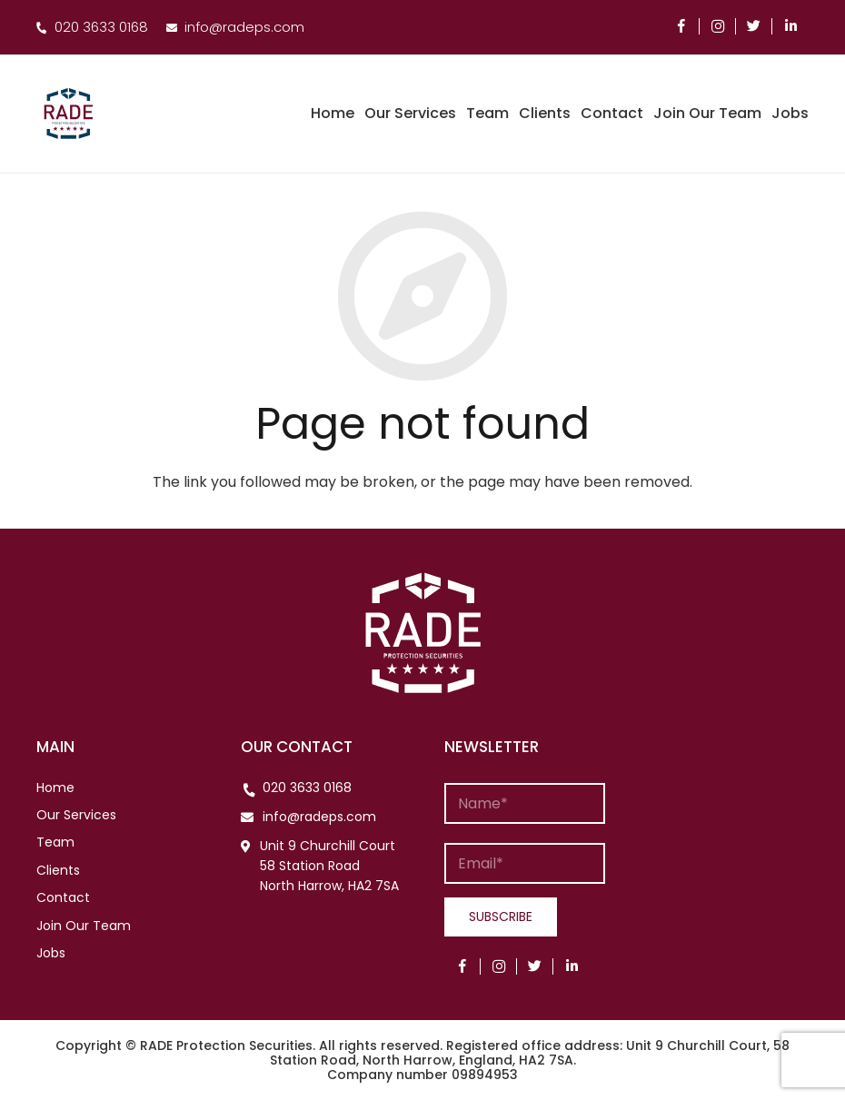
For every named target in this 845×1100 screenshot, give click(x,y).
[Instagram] (718, 26)
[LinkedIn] (790, 26)
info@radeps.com (319, 817)
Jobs (50, 953)
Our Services (76, 815)
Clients (58, 870)
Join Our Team (83, 926)
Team (55, 842)
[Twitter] (754, 26)
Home (55, 787)
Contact (63, 897)
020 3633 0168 (307, 787)
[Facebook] (681, 26)
